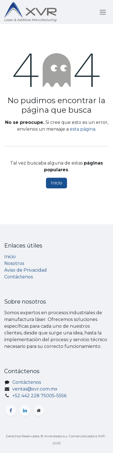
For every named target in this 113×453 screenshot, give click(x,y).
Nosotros (14, 263)
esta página (82, 129)
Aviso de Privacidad (25, 270)
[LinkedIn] (25, 410)
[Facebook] (10, 410)
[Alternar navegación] (103, 12)
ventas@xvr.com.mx (34, 389)
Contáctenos (18, 276)
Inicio (56, 183)
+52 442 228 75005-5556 (39, 395)
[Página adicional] (39, 410)
